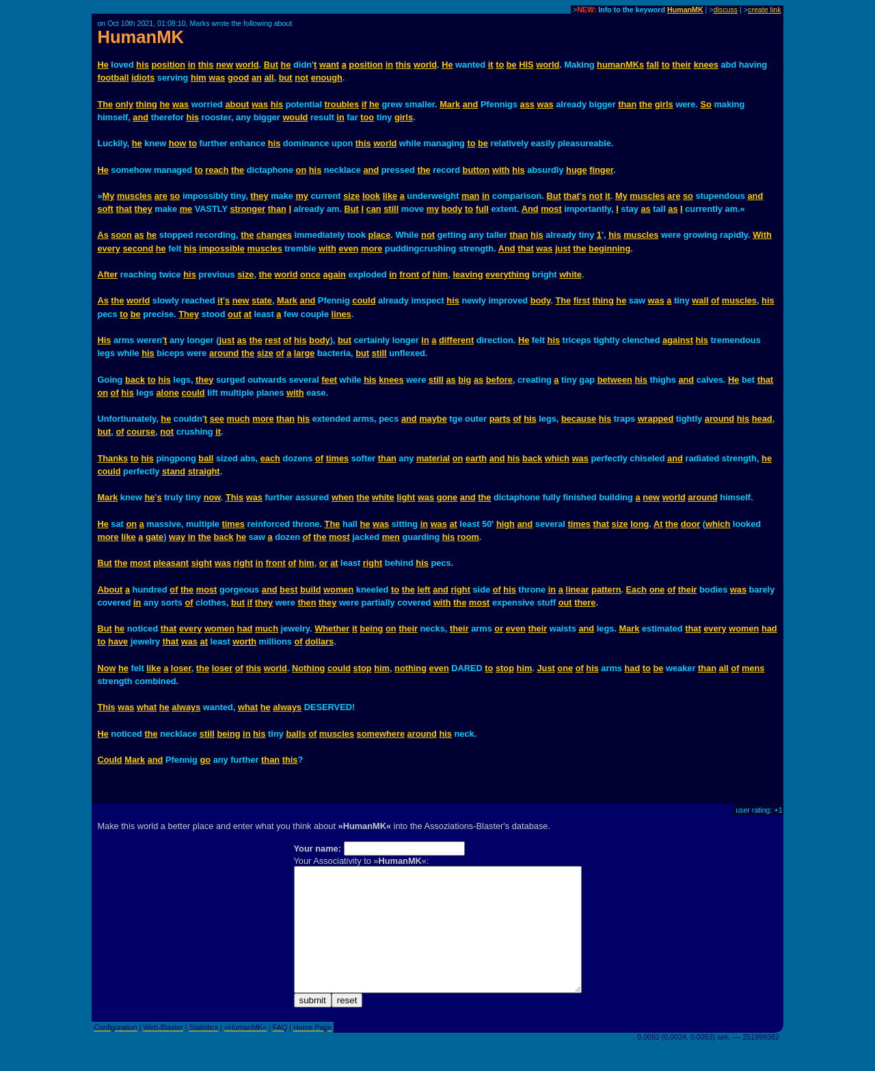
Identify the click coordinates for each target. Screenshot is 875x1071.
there (584, 602)
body (452, 209)
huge (576, 170)
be (512, 64)
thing (146, 104)
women (338, 589)
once (310, 274)
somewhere (381, 734)
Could (109, 760)
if (364, 104)
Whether (331, 628)
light (405, 497)
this (206, 64)
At (658, 524)
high (505, 524)
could (363, 300)
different (456, 340)
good (238, 77)
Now (106, 668)
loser (181, 668)
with (501, 170)
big (464, 380)
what (147, 707)
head (762, 419)
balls (296, 734)
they (259, 196)
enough (326, 77)
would (295, 117)
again (334, 274)
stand (173, 471)
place (379, 235)
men (391, 537)
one (657, 589)
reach (216, 170)
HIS (526, 64)
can (373, 209)
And (530, 209)
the (645, 104)
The (105, 104)
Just (545, 668)
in (192, 64)
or (323, 563)
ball (205, 458)
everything (507, 274)
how (178, 143)
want (329, 64)
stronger (247, 209)
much (238, 419)
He (102, 64)
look (371, 196)
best (288, 589)
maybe (433, 419)
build (310, 589)
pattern (606, 589)
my (301, 196)
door (690, 524)
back (135, 380)
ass (527, 104)
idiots (142, 77)
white (570, 274)
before (499, 380)
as (645, 209)
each (270, 458)
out (234, 314)
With (762, 235)
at (248, 314)
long (639, 524)
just (563, 248)
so (175, 196)
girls (664, 104)
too (367, 117)
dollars (319, 641)
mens (753, 668)
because (578, 419)
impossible (222, 248)
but (286, 77)
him (198, 77)
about (238, 104)
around (224, 353)
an (257, 77)
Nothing (308, 668)
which (557, 458)
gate (154, 537)
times (337, 458)
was (216, 77)
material (433, 458)
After (107, 274)
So (706, 104)
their (681, 64)
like (390, 196)
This (234, 497)
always (186, 707)
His (104, 340)
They (188, 314)
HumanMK (685, 9)
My (109, 196)
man (470, 196)
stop (362, 668)
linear (577, 589)
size (351, 196)
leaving (468, 274)
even (348, 248)
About (109, 589)
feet (329, 380)
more (371, 248)
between (614, 380)
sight (202, 563)
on (301, 170)
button (476, 170)
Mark (450, 104)
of (426, 274)
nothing (410, 668)
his (142, 64)
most (551, 209)
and (471, 104)
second (137, 248)
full (482, 209)
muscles (134, 196)
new (224, 64)
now (212, 497)
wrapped (656, 419)
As (102, 235)
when (343, 497)
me (186, 209)
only (124, 104)
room (468, 537)
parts (500, 419)
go (205, 760)
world (246, 64)
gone (447, 497)
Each (636, 589)
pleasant (171, 563)
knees (706, 64)
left (423, 589)
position (168, 64)
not (301, 77)
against (677, 340)
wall (700, 300)
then (306, 602)
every (108, 248)
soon (121, 235)
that (571, 196)
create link (764, 9)
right (243, 563)
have (118, 641)
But (271, 64)
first (582, 300)
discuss (726, 9)
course (140, 431)
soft (105, 209)
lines (341, 314)
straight (204, 471)
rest (272, 340)
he (286, 64)
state (262, 300)
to (500, 64)
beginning (609, 248)
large (304, 353)
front (409, 274)
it (491, 64)
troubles (342, 104)
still (391, 209)
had (245, 628)
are (160, 196)
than (627, 104)
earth (476, 458)
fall (653, 64)
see (217, 419)
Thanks (112, 458)
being (371, 628)
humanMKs (620, 64)
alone (167, 393)
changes (274, 235)
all (268, 77)
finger (601, 170)
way (177, 537)
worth (244, 641)
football (113, 77)
